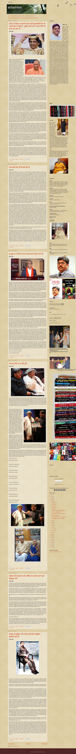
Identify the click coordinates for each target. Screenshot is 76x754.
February (53, 528)
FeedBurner (61, 484)
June (52, 522)
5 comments (21, 738)
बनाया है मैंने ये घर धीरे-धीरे (18, 364)
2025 (52, 496)
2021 (52, 532)
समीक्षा (9, 18)
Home (27, 744)
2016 (52, 540)
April (52, 525)
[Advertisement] (57, 94)
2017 (52, 539)
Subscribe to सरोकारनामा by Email (55, 551)
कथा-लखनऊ (31, 18)
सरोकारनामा (15, 7)
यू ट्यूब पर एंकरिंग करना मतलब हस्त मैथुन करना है (26, 254)
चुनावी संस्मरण (24, 18)
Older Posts (44, 744)
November (54, 504)
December (53, 502)
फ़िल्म (17, 18)
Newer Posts (11, 744)
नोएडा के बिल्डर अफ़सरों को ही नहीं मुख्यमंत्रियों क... (58, 510)
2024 (52, 497)
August (53, 509)
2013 (52, 545)
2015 (52, 542)
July (52, 520)
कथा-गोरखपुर (36, 18)
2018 (52, 537)
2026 (52, 494)
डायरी (27, 18)
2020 (52, 534)
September (54, 507)
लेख (15, 18)
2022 (52, 501)
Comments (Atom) (16, 746)
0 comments (21, 245)
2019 (52, 535)
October (53, 505)
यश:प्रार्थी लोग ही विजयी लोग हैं (19, 167)
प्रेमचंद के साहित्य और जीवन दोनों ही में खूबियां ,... (58, 518)
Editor (14, 159)
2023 (52, 499)
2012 (52, 547)
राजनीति (12, 18)
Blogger (43, 751)
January (53, 530)
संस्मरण (13, 569)
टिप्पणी (20, 18)
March (53, 527)
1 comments (21, 159)
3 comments (21, 568)
